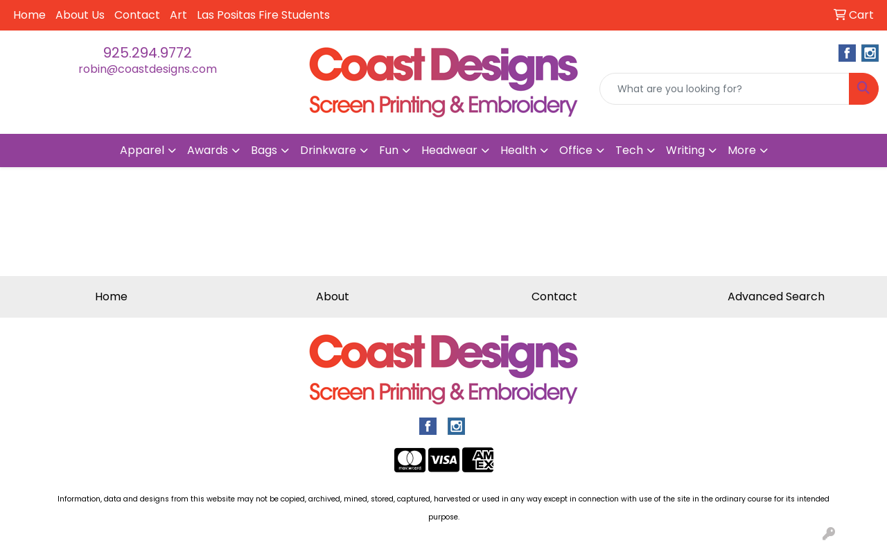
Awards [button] (207, 150)
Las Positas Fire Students (263, 15)
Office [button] (575, 150)
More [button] (742, 150)
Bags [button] (264, 150)
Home (29, 15)
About (332, 296)
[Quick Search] (724, 89)
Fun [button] (388, 150)
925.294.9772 (147, 52)
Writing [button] (685, 150)
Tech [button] (629, 150)
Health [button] (518, 150)
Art (178, 15)
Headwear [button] (449, 150)
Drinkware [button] (328, 150)
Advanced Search (776, 296)
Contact (137, 15)
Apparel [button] (142, 150)
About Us (80, 15)
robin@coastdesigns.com (147, 69)
